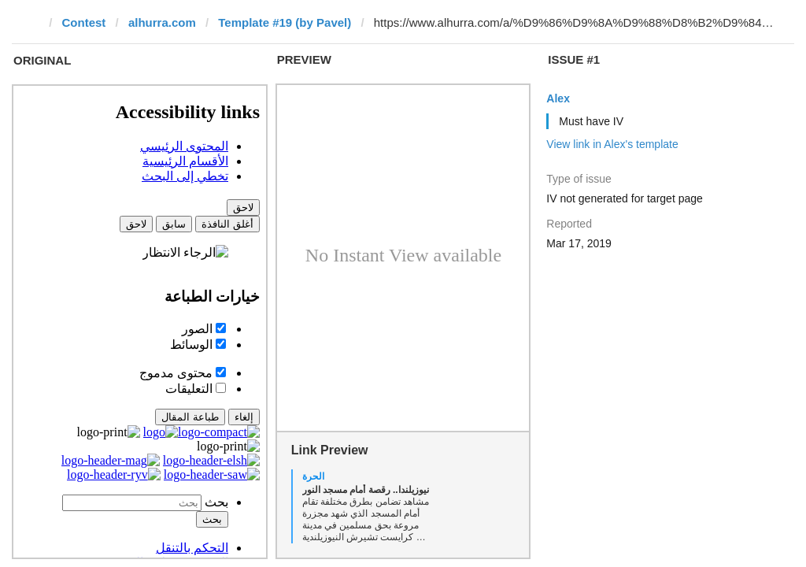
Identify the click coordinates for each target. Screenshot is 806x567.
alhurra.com (162, 22)
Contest (84, 22)
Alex (558, 98)
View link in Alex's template (612, 144)
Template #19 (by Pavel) (284, 22)
